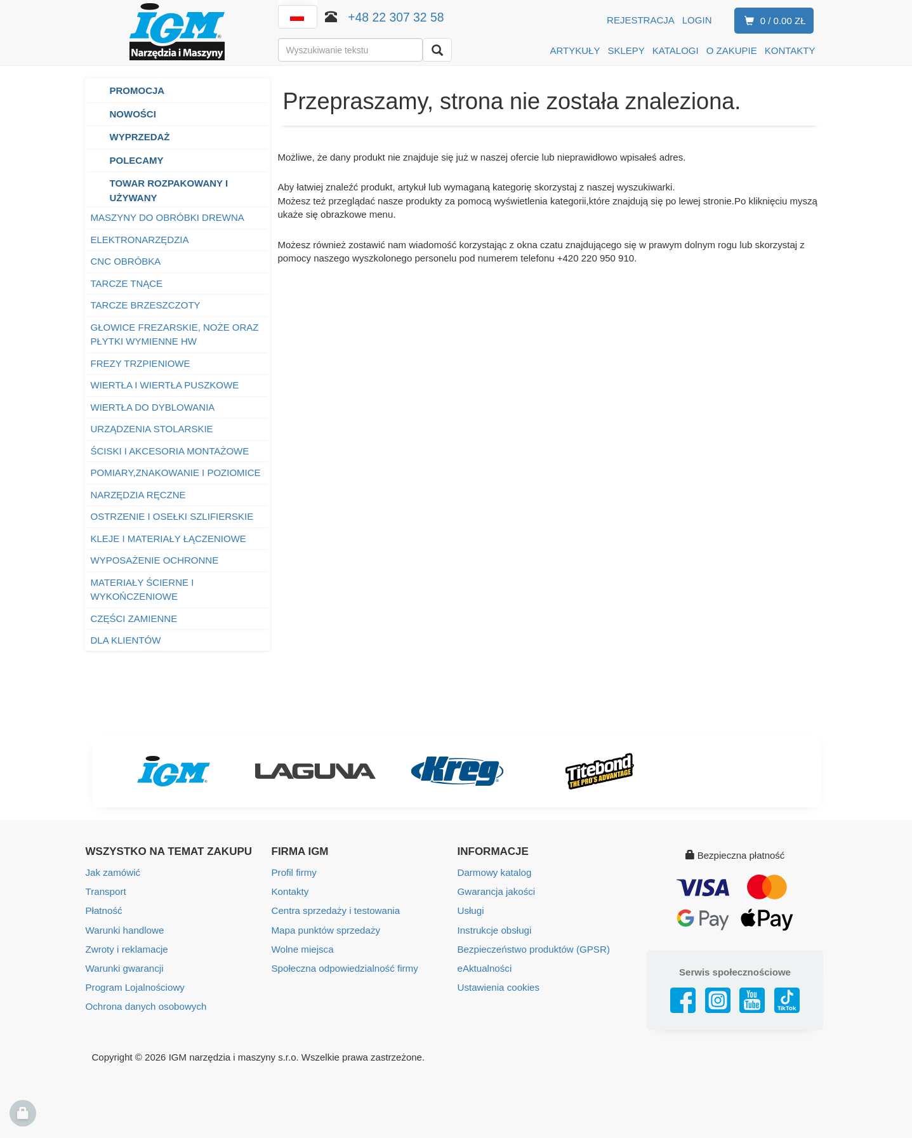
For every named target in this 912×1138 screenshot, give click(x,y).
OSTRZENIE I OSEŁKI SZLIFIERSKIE (172, 516)
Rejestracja (641, 20)
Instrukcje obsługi (494, 929)
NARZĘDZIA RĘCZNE (138, 494)
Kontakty (290, 891)
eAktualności (485, 967)
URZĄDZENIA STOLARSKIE (152, 428)
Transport (106, 891)
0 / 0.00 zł (772, 21)
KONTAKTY (790, 50)
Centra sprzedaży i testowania (335, 910)
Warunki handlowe (125, 929)
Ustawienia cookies (498, 986)
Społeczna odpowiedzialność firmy (344, 967)
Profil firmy (294, 872)
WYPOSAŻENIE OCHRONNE (155, 560)
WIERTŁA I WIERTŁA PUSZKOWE (165, 385)
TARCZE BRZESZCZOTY (146, 305)
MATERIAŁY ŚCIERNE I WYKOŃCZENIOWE (142, 589)
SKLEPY (625, 50)
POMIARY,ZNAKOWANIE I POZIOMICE (176, 472)
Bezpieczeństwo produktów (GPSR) (533, 948)
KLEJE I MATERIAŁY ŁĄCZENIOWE (168, 538)
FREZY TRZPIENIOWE (140, 363)
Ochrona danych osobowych (146, 1005)
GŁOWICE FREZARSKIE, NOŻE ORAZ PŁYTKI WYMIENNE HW (175, 334)
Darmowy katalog (494, 872)
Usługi (471, 910)
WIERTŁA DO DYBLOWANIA (153, 407)
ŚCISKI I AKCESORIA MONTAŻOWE (170, 451)
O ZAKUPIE (731, 50)
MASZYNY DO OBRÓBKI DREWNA (167, 217)
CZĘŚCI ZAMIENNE (134, 618)
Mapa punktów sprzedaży (326, 929)
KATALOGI (675, 50)
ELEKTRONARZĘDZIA (140, 239)
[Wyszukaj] (437, 50)
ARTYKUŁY (575, 50)
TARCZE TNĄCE (127, 283)
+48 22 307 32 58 (396, 17)
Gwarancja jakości (496, 891)
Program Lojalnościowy (135, 986)
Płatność (104, 910)
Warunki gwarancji (124, 967)
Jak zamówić (113, 872)
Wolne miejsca (302, 948)
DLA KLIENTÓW (126, 640)
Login (697, 20)
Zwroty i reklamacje (127, 948)
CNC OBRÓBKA (126, 261)
